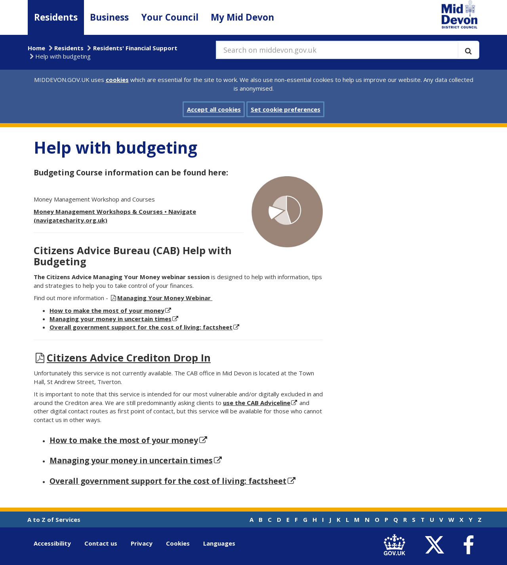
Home (36, 48)
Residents (56, 17)
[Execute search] (468, 50)
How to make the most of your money (124, 440)
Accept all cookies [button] (214, 109)
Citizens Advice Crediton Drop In (129, 357)
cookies (117, 80)
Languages (219, 543)
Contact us (100, 543)
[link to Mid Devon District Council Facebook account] (468, 545)
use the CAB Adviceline (256, 403)
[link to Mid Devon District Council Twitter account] (436, 545)
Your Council (169, 17)
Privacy (141, 543)
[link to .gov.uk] (396, 545)
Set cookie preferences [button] (285, 109)
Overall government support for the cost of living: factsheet (141, 327)
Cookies (178, 543)
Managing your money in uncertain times (111, 319)
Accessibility (52, 543)
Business (109, 17)
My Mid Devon (242, 17)
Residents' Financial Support (135, 48)
